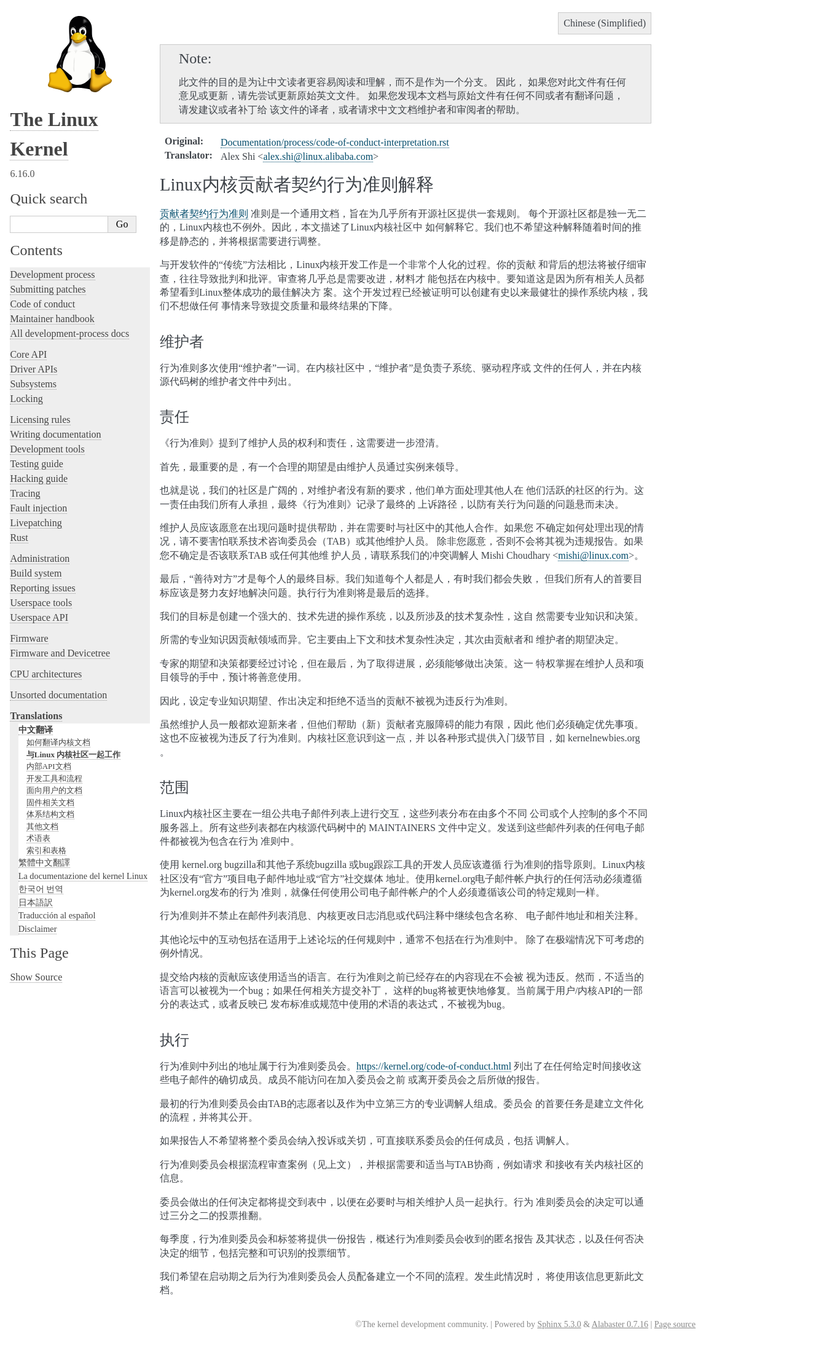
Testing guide (36, 464)
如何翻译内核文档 (58, 742)
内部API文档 (48, 766)
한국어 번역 (41, 889)
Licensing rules (40, 419)
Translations (36, 716)
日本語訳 (35, 902)
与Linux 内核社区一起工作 (73, 754)
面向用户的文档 (54, 790)
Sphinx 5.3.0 (559, 1324)
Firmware (29, 638)
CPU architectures (46, 674)
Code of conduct (42, 304)
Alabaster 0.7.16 (620, 1324)
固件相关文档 (50, 802)
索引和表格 (46, 850)
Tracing (25, 493)
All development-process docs (69, 333)
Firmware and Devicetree (60, 653)
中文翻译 (35, 730)
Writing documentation (55, 434)
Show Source (36, 977)
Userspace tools (41, 602)
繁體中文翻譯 (44, 862)
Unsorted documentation (58, 695)
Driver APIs (33, 369)
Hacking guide (39, 478)
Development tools (47, 449)
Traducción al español (57, 915)
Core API (28, 354)
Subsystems (33, 384)
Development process (52, 274)
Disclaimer (37, 929)
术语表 (38, 838)
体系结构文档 (50, 814)
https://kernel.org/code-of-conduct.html (433, 1066)
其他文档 (42, 826)
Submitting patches (47, 289)
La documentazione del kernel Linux (82, 876)
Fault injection (38, 508)
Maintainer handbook (52, 318)
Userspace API (39, 617)
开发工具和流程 (54, 778)
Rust (19, 537)
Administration (39, 558)
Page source (675, 1324)
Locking (26, 398)
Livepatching (35, 523)
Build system (35, 573)
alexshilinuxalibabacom (318, 156)
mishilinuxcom (593, 555)
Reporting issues (42, 588)
